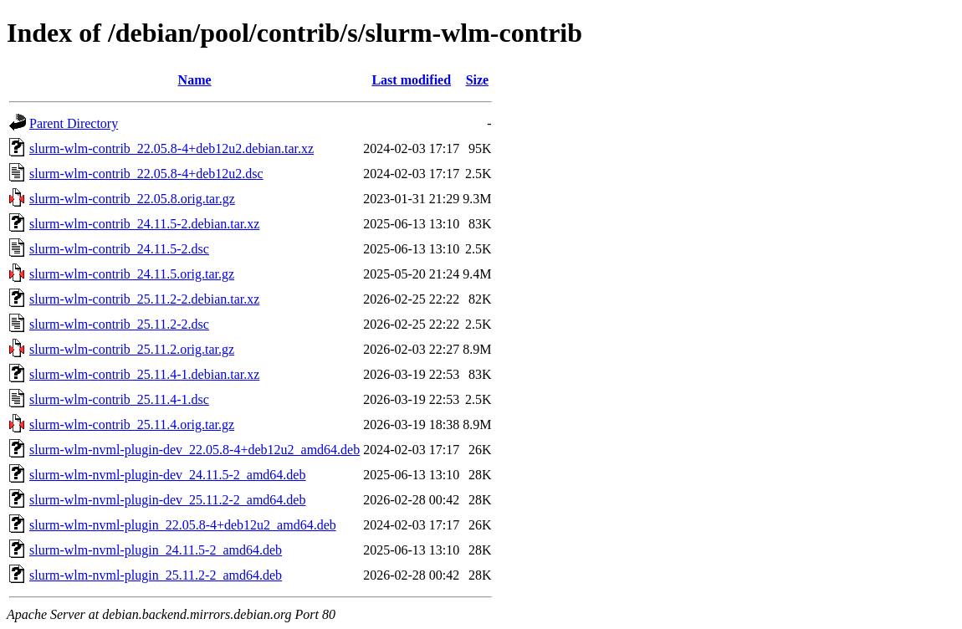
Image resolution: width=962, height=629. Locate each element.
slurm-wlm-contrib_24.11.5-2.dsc (119, 249)
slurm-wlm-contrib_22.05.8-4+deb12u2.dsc (146, 173)
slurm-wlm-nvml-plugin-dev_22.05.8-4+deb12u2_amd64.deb (194, 449)
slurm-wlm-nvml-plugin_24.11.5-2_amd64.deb (155, 550)
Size (477, 80)
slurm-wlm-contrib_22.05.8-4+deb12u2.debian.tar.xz (171, 148)
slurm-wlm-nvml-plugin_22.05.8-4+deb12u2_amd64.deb (182, 525)
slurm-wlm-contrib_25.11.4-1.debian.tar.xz (144, 374)
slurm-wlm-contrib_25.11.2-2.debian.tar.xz (144, 299)
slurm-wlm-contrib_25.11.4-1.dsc (119, 399)
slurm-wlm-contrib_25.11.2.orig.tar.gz (131, 349)
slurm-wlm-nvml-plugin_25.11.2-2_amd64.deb (155, 575)
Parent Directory (73, 123)
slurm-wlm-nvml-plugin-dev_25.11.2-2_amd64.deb (167, 500)
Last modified (411, 80)
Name (195, 80)
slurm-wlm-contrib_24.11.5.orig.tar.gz (131, 274)
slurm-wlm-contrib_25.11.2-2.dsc (119, 324)
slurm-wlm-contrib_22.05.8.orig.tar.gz (132, 199)
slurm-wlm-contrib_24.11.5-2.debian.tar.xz (144, 224)
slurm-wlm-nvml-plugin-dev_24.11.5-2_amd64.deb (167, 475)
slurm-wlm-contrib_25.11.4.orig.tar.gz (131, 424)
